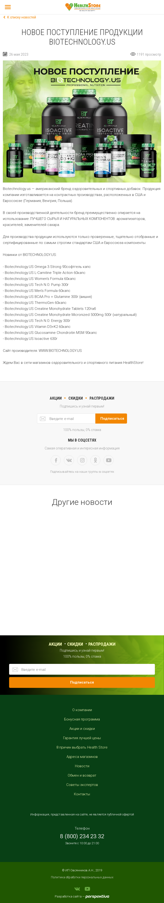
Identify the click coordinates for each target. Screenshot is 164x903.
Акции (55, 644)
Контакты (82, 794)
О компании (82, 710)
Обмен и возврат (82, 775)
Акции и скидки (82, 728)
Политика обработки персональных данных (82, 877)
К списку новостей (21, 17)
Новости (82, 766)
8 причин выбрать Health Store (82, 747)
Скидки (75, 644)
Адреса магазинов (82, 757)
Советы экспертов (82, 785)
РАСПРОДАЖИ (102, 398)
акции (56, 398)
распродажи (101, 644)
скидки (75, 398)
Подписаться (112, 418)
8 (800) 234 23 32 (82, 836)
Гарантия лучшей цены (82, 738)
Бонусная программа (82, 719)
